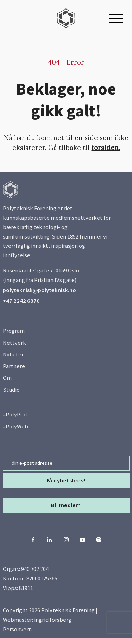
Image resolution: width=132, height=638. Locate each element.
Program (14, 331)
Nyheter (13, 354)
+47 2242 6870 (21, 301)
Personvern (17, 629)
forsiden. (106, 147)
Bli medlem (66, 505)
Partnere (14, 366)
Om (7, 377)
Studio (11, 389)
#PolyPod (15, 414)
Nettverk (14, 343)
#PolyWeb (15, 426)
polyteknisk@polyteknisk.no (39, 290)
